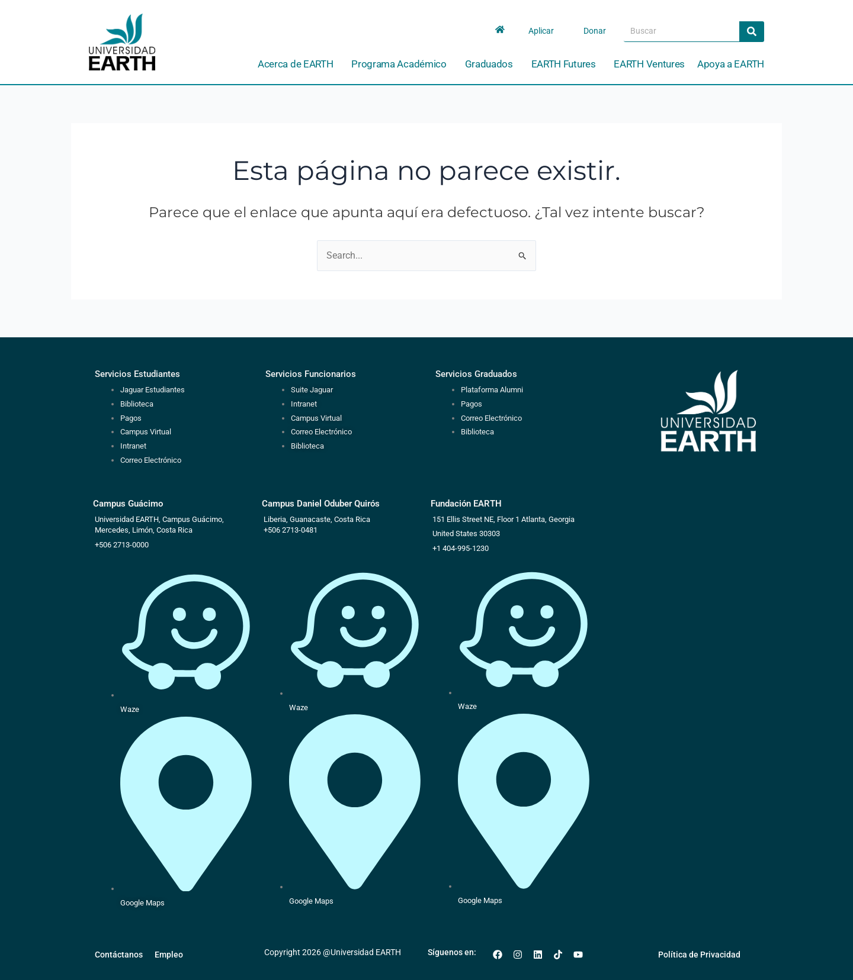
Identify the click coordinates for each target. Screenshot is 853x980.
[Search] (751, 31)
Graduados (492, 64)
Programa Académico (402, 64)
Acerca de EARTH (298, 64)
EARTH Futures (566, 64)
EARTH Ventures (649, 64)
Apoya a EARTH (730, 64)
